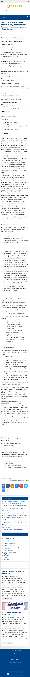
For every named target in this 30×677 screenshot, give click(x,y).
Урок (15, 653)
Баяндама (6, 541)
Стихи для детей (8, 550)
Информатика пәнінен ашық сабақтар (12, 34)
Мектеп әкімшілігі (9, 545)
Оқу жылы (7, 548)
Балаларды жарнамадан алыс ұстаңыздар (16, 520)
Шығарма (6, 555)
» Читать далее (8, 598)
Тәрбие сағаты (8, 554)
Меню (2, 1)
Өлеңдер (6, 559)
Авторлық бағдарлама (10, 538)
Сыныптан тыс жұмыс (10, 552)
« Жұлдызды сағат (6, 478)
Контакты (15, 665)
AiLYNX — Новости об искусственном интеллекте (16, 673)
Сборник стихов (15, 659)
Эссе (5, 557)
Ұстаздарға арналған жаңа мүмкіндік (14, 512)
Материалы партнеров (15, 662)
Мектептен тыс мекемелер (11, 547)
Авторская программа (15, 650)
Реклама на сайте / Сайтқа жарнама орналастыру (15, 668)
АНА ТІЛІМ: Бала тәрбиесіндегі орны (14, 529)
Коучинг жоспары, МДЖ (11, 543)
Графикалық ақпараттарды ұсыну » (19, 480)
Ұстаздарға (7, 540)
